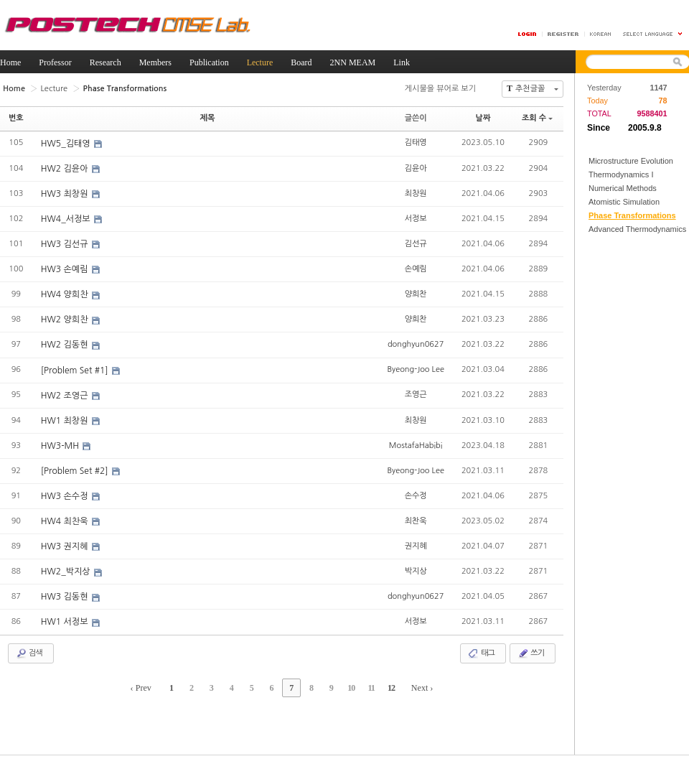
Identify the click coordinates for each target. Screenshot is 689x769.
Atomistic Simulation (624, 201)
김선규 (416, 243)
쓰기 (530, 652)
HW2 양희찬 (65, 319)
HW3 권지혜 (65, 545)
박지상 (416, 570)
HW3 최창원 (65, 194)
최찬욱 (416, 519)
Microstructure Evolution (631, 161)
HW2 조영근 (65, 395)
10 (350, 686)
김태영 (416, 142)
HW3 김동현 (65, 596)
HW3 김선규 (65, 244)
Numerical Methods (623, 188)
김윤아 (416, 168)
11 (369, 686)
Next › (420, 686)
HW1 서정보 (65, 621)
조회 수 (537, 118)
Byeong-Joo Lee (415, 369)
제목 (207, 118)
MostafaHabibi (416, 444)
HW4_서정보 (67, 219)
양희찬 (416, 293)
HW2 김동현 (65, 344)
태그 (481, 652)
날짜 (483, 118)
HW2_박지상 (67, 571)
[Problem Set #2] (76, 470)
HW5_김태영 (67, 143)
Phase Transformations (632, 215)
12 (389, 686)
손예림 (416, 268)
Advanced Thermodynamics (637, 229)
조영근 (416, 394)
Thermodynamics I (621, 174)
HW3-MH (61, 445)
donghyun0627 (416, 344)
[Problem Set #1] (76, 369)
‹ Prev (143, 686)
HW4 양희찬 (65, 294)
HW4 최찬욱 (65, 520)
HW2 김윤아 (65, 168)
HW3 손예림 (65, 269)
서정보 (416, 218)
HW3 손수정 (65, 495)
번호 (16, 118)
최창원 (416, 193)
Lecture (53, 88)
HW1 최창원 (65, 420)
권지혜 (416, 545)
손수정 (416, 494)
